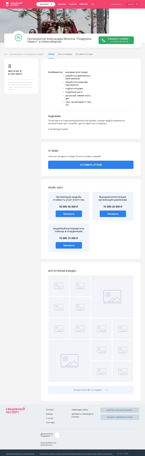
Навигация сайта (80, 409)
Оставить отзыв (84, 54)
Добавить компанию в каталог (82, 415)
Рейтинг (83, 4)
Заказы (62, 4)
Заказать (68, 213)
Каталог (50, 409)
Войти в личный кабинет (119, 410)
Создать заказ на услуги (119, 416)
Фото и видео (65, 54)
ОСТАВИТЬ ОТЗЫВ (91, 164)
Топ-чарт (50, 422)
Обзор (51, 54)
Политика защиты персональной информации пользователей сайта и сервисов (76, 452)
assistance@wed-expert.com (71, 434)
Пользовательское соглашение (20, 452)
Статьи (72, 4)
